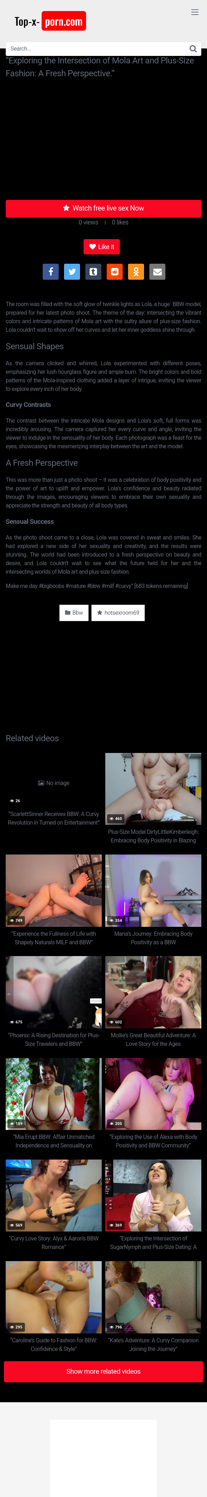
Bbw (74, 612)
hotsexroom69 (118, 612)
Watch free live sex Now (103, 208)
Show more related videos (104, 1371)
